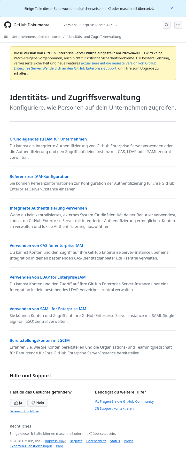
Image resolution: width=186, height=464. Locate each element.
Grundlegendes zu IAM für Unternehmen (48, 139)
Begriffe (76, 441)
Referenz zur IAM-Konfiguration (40, 176)
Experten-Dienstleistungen (31, 446)
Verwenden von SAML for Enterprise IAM (48, 308)
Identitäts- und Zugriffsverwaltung (94, 36)
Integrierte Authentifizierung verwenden (48, 208)
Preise (128, 441)
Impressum (54, 441)
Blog (59, 446)
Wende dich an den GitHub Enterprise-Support (79, 68)
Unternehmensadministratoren (36, 36)
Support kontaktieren (114, 408)
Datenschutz (96, 441)
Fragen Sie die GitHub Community (124, 401)
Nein (37, 402)
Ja (18, 402)
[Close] (172, 8)
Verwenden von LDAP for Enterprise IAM (48, 277)
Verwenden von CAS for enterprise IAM (46, 245)
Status (115, 441)
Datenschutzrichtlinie (24, 411)
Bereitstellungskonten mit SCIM (40, 340)
